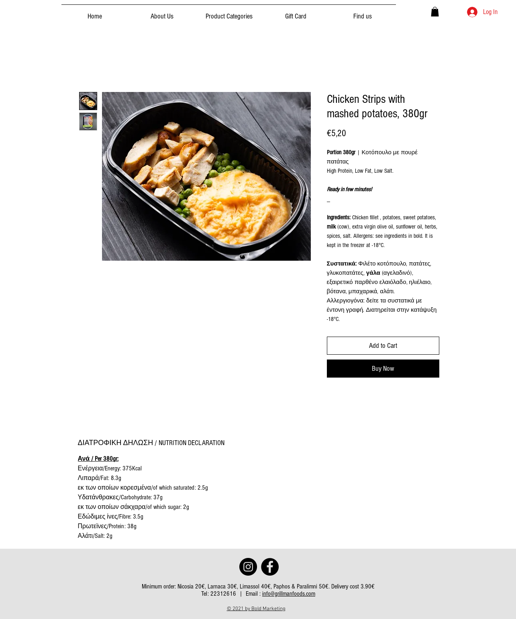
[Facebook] (270, 567)
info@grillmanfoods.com (288, 593)
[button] (435, 11)
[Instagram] (248, 567)
